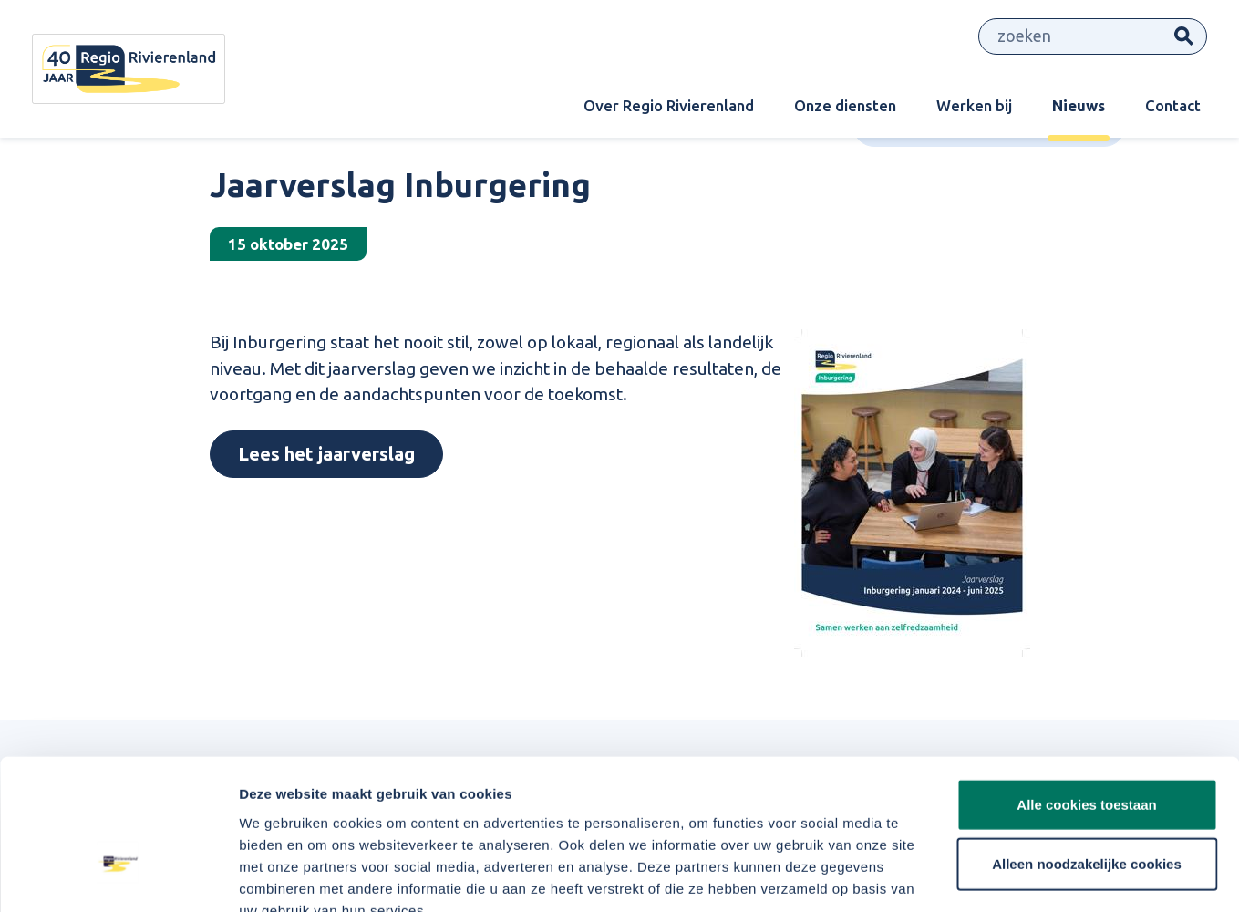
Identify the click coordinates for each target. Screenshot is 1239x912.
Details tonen (985, 876)
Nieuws (1078, 105)
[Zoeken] (1070, 37)
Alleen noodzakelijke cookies (1087, 756)
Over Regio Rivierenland (668, 105)
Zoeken (1184, 37)
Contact (1173, 105)
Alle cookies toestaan (1086, 696)
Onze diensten (845, 105)
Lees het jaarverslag (326, 453)
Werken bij (974, 105)
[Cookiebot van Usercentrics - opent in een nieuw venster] (118, 876)
